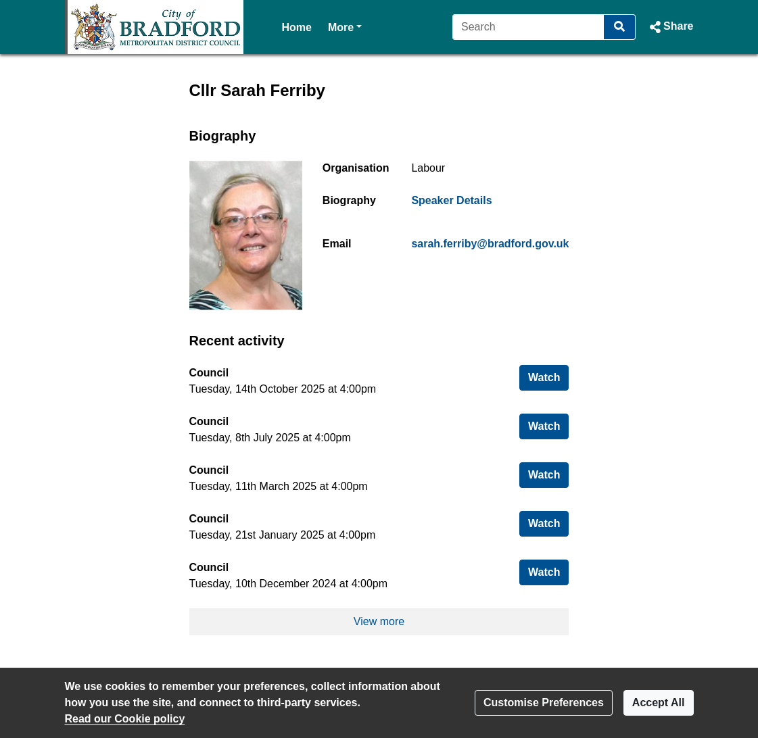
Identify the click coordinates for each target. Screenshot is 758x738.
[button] (669, 27)
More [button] (345, 26)
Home (297, 27)
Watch (548, 376)
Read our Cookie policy (125, 718)
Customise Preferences (543, 702)
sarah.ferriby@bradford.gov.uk (490, 243)
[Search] (528, 27)
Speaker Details (451, 200)
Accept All (658, 702)
